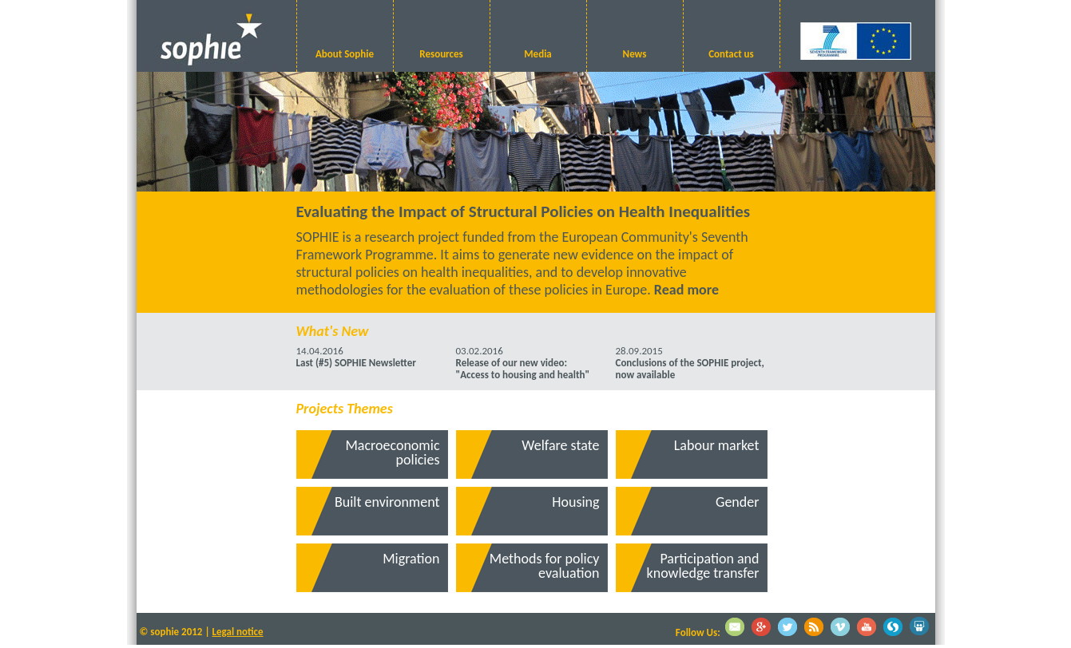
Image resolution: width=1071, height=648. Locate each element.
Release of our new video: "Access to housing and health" (523, 369)
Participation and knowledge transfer (703, 566)
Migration (411, 558)
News (635, 54)
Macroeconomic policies (392, 452)
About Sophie (344, 54)
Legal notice (238, 632)
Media (538, 54)
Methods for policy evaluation (545, 566)
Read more (686, 289)
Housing (575, 502)
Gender (737, 502)
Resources (440, 54)
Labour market (717, 445)
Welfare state (560, 445)
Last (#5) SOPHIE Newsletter (356, 363)
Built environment (387, 502)
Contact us (731, 54)
